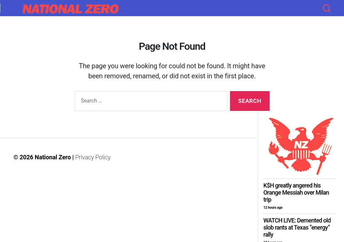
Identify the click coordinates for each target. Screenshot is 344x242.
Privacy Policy (93, 157)
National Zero (53, 157)
